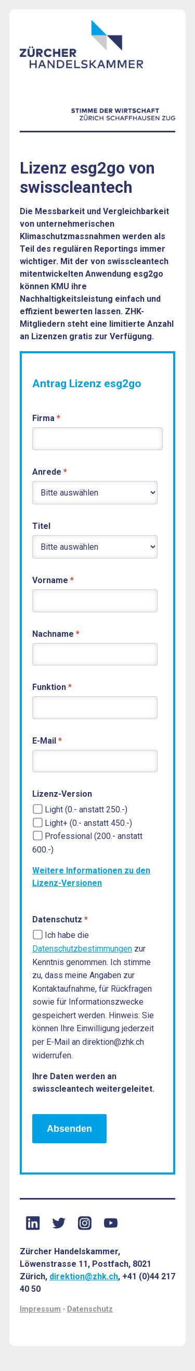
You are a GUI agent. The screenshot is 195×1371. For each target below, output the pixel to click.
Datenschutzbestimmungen (82, 949)
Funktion (49, 687)
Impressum (40, 1309)
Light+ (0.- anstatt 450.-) (88, 823)
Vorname (50, 580)
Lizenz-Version (62, 794)
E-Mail (44, 741)
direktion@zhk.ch (83, 1276)
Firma (43, 418)
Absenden (69, 1128)
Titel (41, 526)
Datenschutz (57, 919)
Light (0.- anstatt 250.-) (86, 809)
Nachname (53, 634)
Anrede (46, 472)
